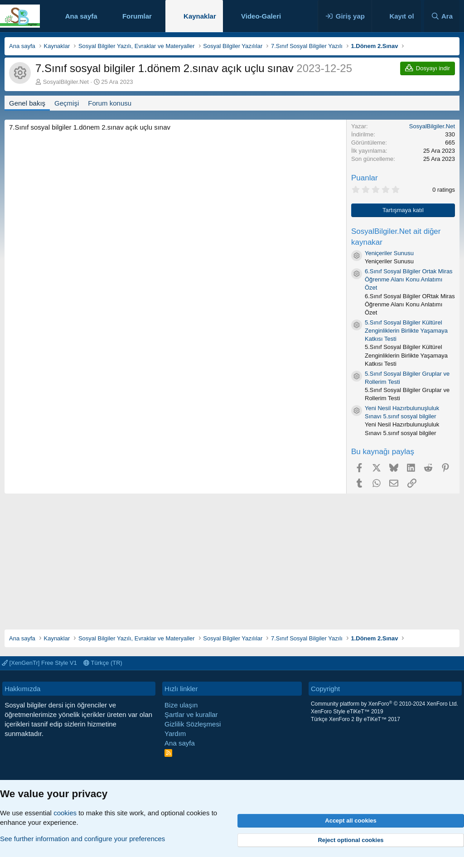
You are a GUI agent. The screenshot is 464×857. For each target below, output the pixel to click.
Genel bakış (27, 103)
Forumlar (137, 16)
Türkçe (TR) (102, 662)
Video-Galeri (261, 16)
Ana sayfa (81, 16)
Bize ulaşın (181, 705)
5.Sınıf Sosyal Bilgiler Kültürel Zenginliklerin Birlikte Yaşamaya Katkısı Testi (406, 330)
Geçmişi (66, 103)
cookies (65, 813)
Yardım (175, 733)
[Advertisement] (232, 557)
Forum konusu (109, 103)
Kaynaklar (200, 16)
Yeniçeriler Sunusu (389, 253)
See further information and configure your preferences (82, 838)
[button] (159, 16)
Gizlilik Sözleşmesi (192, 724)
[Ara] (441, 16)
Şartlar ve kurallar (191, 714)
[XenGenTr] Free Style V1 (39, 662)
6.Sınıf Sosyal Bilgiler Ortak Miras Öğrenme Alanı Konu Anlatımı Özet (409, 279)
